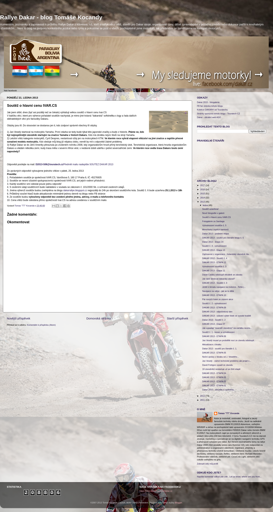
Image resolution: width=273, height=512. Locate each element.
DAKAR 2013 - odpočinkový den (217, 311)
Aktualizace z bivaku (211, 344)
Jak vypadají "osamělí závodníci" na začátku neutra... (227, 328)
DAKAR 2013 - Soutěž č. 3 (214, 283)
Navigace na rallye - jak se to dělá (218, 291)
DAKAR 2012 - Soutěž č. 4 (214, 258)
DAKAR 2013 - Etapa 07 (213, 324)
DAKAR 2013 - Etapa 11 (213, 270)
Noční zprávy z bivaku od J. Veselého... (220, 357)
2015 (203, 193)
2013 (203, 202)
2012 (203, 396)
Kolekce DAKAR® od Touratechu (212, 109)
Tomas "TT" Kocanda (25, 205)
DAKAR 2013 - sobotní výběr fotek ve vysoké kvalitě (226, 316)
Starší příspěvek (177, 318)
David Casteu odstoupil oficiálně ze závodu (222, 274)
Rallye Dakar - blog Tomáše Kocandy (51, 17)
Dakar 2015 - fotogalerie (208, 102)
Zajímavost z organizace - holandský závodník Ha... (226, 254)
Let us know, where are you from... (245, 476)
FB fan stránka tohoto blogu (210, 106)
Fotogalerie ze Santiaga (213, 221)
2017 (203, 185)
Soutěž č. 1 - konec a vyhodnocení (218, 332)
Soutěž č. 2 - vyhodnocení (214, 303)
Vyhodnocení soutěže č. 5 (214, 225)
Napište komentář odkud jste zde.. (213, 476)
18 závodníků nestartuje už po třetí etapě (221, 369)
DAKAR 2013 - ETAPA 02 (214, 381)
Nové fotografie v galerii (213, 213)
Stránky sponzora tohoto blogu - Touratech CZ (218, 113)
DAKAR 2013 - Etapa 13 (213, 250)
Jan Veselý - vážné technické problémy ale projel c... (226, 361)
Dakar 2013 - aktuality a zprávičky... (218, 389)
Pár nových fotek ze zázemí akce (217, 299)
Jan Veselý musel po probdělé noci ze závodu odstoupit (228, 340)
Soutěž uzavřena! (210, 209)
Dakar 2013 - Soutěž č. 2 (213, 320)
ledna (205, 205)
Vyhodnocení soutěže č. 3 (214, 266)
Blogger (178, 502)
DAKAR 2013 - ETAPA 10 (214, 295)
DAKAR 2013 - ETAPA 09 (214, 307)
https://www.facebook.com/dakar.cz (155, 491)
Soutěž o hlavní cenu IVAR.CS (216, 217)
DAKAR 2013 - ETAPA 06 (214, 336)
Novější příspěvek (18, 318)
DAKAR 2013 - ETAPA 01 (214, 385)
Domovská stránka (98, 318)
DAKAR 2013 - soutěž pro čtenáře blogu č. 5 (223, 238)
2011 (203, 400)
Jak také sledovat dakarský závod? (218, 279)
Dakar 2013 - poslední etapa (215, 233)
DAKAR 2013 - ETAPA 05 (214, 352)
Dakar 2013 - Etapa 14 (212, 242)
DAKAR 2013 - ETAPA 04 (214, 373)
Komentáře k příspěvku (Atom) (41, 325)
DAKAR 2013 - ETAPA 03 (214, 377)
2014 (203, 197)
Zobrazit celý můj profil (207, 464)
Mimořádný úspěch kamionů (215, 229)
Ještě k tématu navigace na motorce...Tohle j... (224, 287)
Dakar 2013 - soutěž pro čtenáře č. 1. (219, 348)
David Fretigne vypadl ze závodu (217, 365)
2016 (203, 189)
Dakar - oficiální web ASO (209, 117)
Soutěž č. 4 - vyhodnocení (214, 246)
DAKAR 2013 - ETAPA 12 (214, 262)
